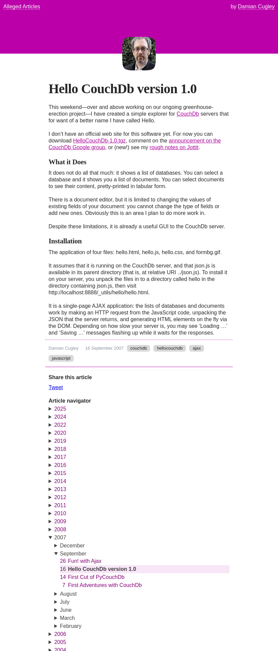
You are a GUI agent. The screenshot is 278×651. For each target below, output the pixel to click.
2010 (60, 513)
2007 (60, 537)
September (73, 553)
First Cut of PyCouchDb (92, 577)
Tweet (56, 387)
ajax (197, 348)
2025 (60, 409)
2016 (60, 465)
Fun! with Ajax (80, 561)
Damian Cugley (63, 348)
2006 (60, 634)
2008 (60, 529)
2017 (60, 457)
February (70, 626)
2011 (60, 505)
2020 (60, 433)
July (65, 602)
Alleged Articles (21, 6)
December (72, 545)
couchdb (138, 348)
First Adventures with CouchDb (101, 585)
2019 (60, 441)
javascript (61, 358)
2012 (60, 497)
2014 (60, 481)
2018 (60, 449)
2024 (60, 417)
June (66, 610)
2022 (60, 425)
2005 (60, 642)
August (68, 594)
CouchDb (188, 114)
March (67, 618)
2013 (60, 489)
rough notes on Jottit (174, 147)
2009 (60, 521)
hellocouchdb (170, 348)
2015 (60, 473)
